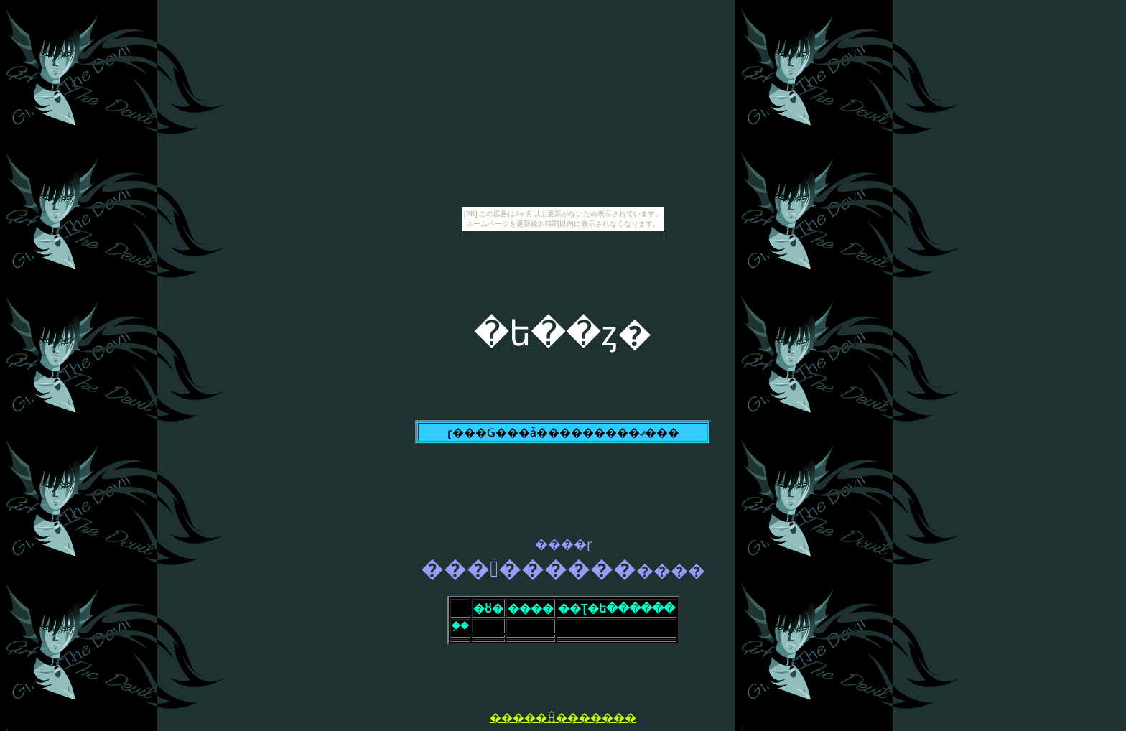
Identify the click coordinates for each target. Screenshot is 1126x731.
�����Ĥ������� (563, 718)
